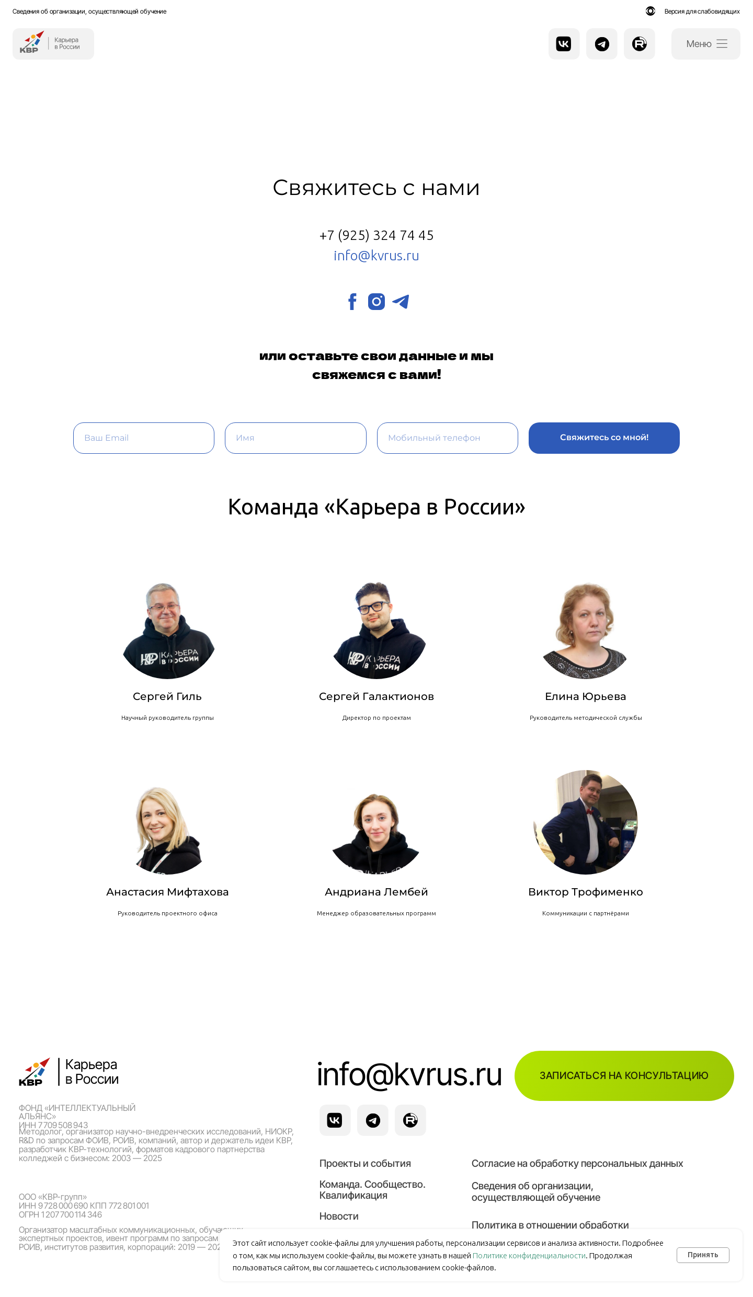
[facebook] (352, 301)
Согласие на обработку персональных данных (577, 1163)
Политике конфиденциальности (529, 1255)
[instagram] (376, 301)
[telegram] (400, 301)
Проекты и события (365, 1163)
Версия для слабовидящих (702, 11)
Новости (339, 1216)
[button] (624, 1076)
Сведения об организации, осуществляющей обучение (89, 11)
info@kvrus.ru (410, 1074)
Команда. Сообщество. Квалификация (373, 1190)
